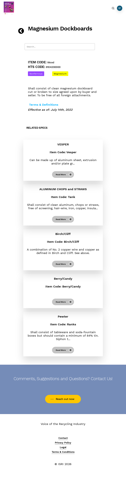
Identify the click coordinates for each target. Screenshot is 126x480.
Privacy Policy (63, 442)
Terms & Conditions (63, 451)
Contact (63, 438)
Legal (63, 447)
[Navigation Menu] (119, 8)
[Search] (60, 46)
